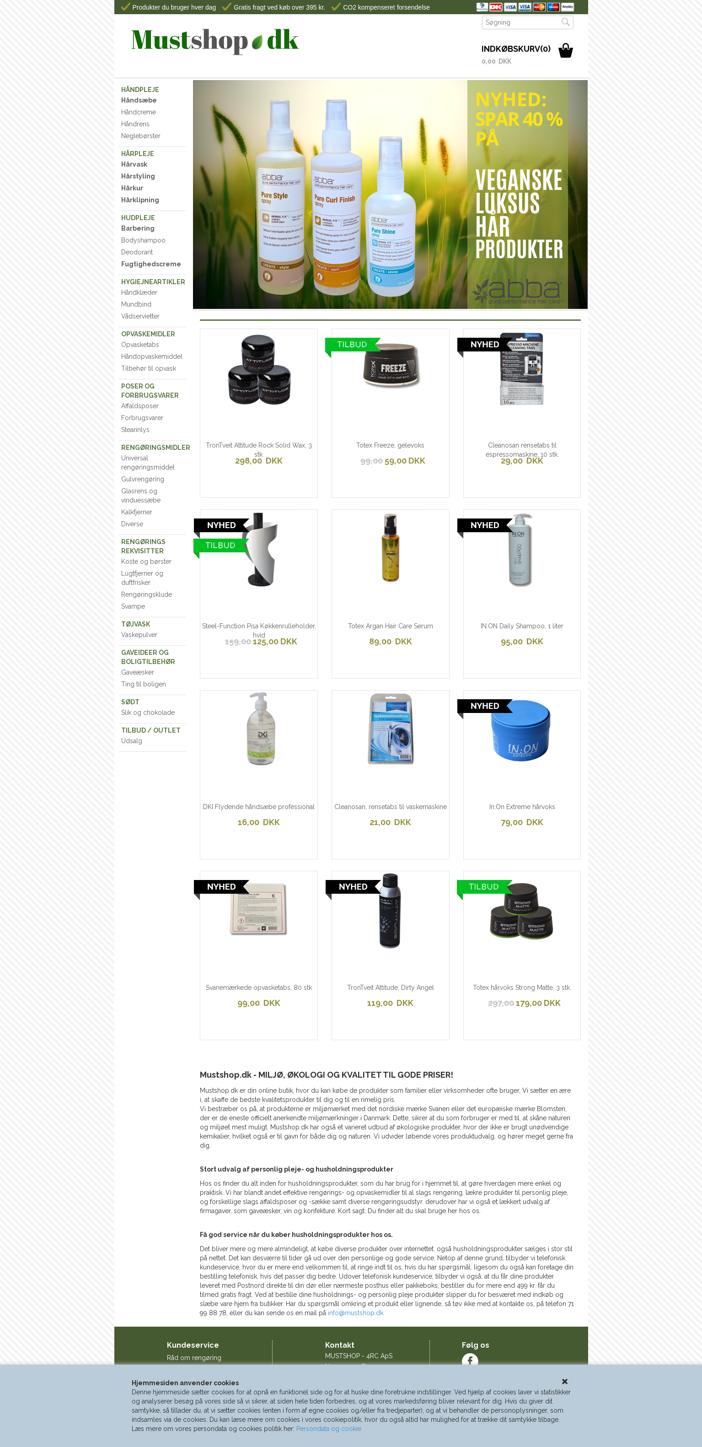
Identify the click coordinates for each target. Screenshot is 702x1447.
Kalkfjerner (136, 512)
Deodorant (137, 252)
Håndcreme (138, 112)
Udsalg (131, 741)
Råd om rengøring (194, 1357)
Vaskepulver (139, 634)
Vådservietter (140, 316)
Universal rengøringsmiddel (148, 462)
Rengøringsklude (146, 594)
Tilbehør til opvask (148, 368)
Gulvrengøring (142, 479)
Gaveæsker (137, 672)
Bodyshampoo (143, 240)
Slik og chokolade (148, 712)
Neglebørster (141, 136)
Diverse (132, 524)
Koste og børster (146, 561)
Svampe (133, 606)
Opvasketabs (140, 344)
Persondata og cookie (328, 1428)
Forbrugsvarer (142, 417)
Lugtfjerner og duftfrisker (142, 578)
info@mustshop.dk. (356, 1313)
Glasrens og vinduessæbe (141, 495)
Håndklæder (139, 292)
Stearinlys (135, 429)
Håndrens (135, 124)
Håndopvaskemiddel (151, 356)
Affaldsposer (140, 406)
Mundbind (136, 304)
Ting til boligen (143, 684)
